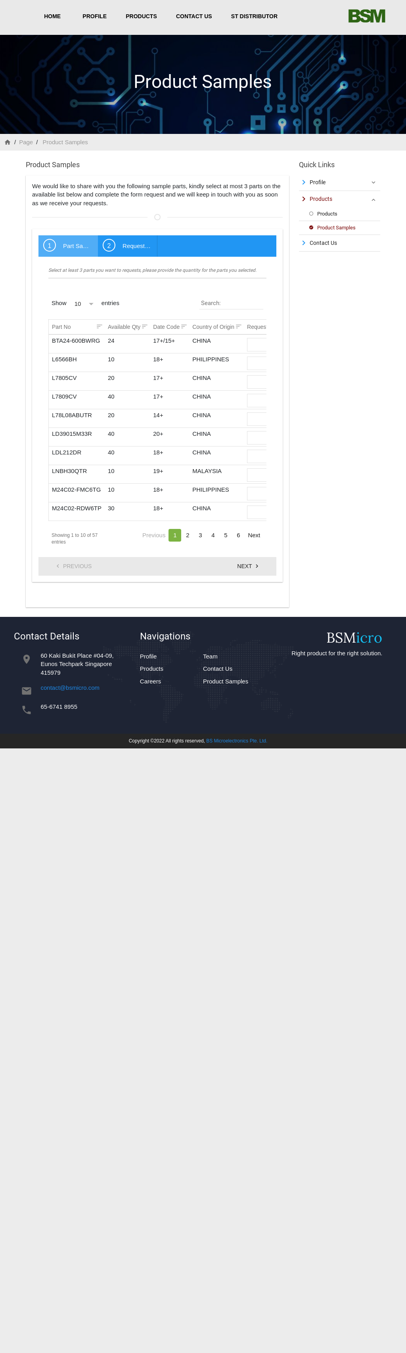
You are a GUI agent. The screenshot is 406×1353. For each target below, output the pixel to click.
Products (141, 16)
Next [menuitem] (248, 566)
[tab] (68, 245)
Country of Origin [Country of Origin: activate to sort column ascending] (213, 327)
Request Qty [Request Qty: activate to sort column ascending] (262, 327)
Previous (153, 535)
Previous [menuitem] (73, 566)
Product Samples (225, 681)
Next (254, 535)
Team (210, 656)
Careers (150, 681)
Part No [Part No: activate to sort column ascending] (61, 327)
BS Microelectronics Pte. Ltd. (236, 741)
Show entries (85, 303)
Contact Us (194, 16)
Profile (94, 16)
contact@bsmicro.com (70, 687)
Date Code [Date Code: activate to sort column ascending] (166, 327)
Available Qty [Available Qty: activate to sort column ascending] (124, 327)
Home (52, 16)
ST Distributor (254, 16)
